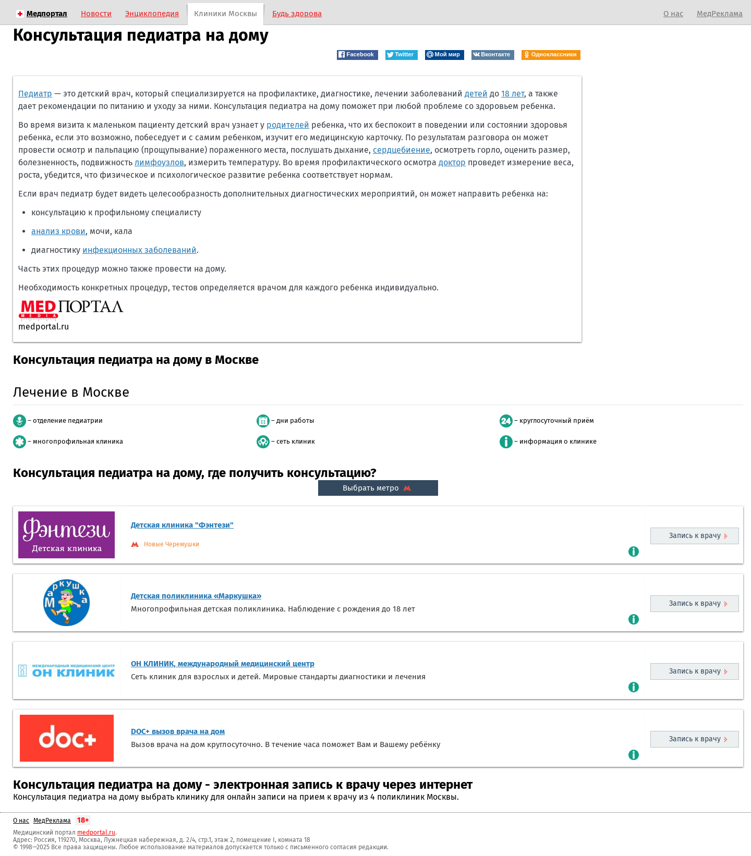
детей (476, 94)
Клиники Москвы (225, 13)
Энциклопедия (152, 13)
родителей (288, 125)
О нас (673, 13)
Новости (96, 13)
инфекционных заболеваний (139, 250)
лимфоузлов (159, 162)
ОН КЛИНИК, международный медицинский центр (222, 663)
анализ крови (58, 231)
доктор (452, 162)
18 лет (512, 94)
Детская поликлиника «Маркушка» (196, 596)
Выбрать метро (378, 488)
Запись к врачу (695, 535)
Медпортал (47, 13)
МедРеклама (720, 13)
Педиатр (35, 94)
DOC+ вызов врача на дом (178, 731)
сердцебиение (401, 150)
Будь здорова (297, 13)
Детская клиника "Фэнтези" (182, 525)
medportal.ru (96, 832)
